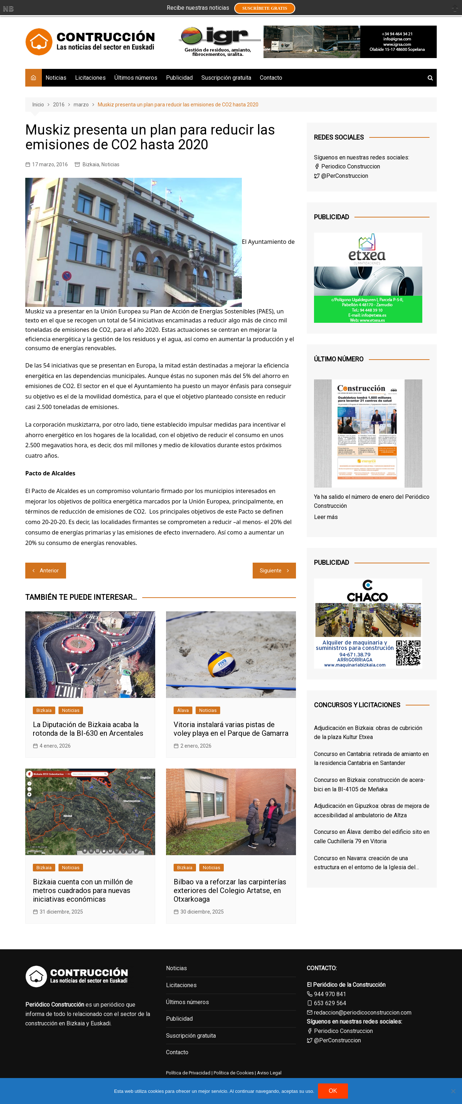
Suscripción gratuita (226, 77)
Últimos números (135, 77)
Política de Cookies (233, 1073)
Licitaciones (90, 77)
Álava (183, 710)
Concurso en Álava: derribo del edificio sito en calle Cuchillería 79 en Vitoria (372, 836)
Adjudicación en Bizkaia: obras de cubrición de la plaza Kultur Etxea (368, 733)
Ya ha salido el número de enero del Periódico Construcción (372, 501)
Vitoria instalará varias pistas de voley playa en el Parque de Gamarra (231, 729)
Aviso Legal (269, 1073)
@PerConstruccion (341, 175)
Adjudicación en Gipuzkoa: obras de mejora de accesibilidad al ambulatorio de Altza (372, 810)
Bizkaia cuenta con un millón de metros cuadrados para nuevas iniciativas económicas (83, 890)
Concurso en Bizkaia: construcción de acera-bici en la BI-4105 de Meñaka (369, 785)
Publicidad (179, 77)
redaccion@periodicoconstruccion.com (362, 1012)
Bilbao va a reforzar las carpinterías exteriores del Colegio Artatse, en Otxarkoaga (230, 890)
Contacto (271, 77)
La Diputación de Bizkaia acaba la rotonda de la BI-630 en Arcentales (88, 729)
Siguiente (271, 570)
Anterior (49, 570)
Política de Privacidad (188, 1073)
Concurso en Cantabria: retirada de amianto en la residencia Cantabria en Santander (371, 759)
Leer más (326, 517)
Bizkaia (91, 164)
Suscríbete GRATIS (264, 8)
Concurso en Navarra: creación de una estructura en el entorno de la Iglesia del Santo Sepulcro (364, 863)
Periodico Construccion (347, 166)
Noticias (55, 77)
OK (333, 1091)
